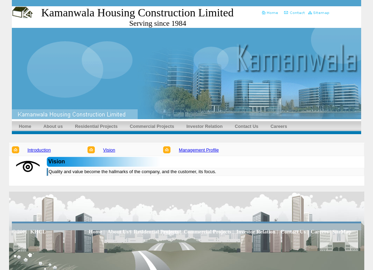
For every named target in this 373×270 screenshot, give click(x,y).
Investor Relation (204, 126)
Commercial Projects (152, 126)
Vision (109, 150)
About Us (118, 231)
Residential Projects (96, 126)
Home (25, 126)
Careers (279, 126)
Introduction (39, 150)
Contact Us (247, 126)
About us (53, 126)
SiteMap (341, 231)
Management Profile (199, 150)
